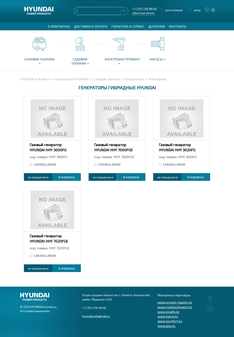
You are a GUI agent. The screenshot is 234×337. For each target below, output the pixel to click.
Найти (124, 10)
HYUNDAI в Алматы (35, 79)
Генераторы (134, 79)
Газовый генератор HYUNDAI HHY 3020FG (177, 147)
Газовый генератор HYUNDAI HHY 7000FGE (113, 147)
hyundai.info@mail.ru (96, 316)
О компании (59, 26)
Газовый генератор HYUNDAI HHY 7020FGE (49, 238)
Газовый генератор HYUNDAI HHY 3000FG (48, 147)
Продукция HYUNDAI (72, 79)
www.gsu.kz (166, 326)
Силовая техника (39, 60)
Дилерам (156, 26)
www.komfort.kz (170, 321)
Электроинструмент (120, 60)
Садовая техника (80, 61)
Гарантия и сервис (127, 26)
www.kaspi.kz (168, 316)
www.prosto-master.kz (175, 302)
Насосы (158, 59)
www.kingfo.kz (169, 312)
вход (197, 10)
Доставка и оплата (90, 26)
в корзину (67, 177)
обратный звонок (143, 13)
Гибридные (157, 79)
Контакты (177, 26)
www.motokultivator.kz (175, 307)
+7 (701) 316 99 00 (143, 9)
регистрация (174, 10)
